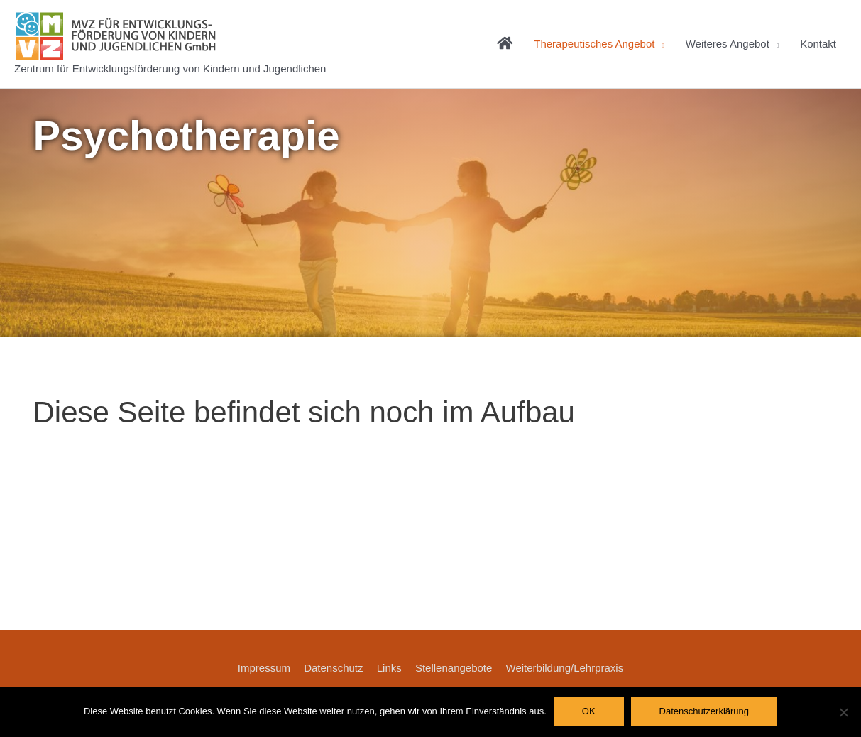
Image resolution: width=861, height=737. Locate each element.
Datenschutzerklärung (704, 711)
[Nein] (843, 712)
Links (389, 668)
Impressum (264, 668)
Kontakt (818, 44)
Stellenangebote (453, 668)
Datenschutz (333, 668)
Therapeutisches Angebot (594, 44)
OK (589, 711)
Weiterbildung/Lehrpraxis (565, 668)
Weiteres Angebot (727, 44)
